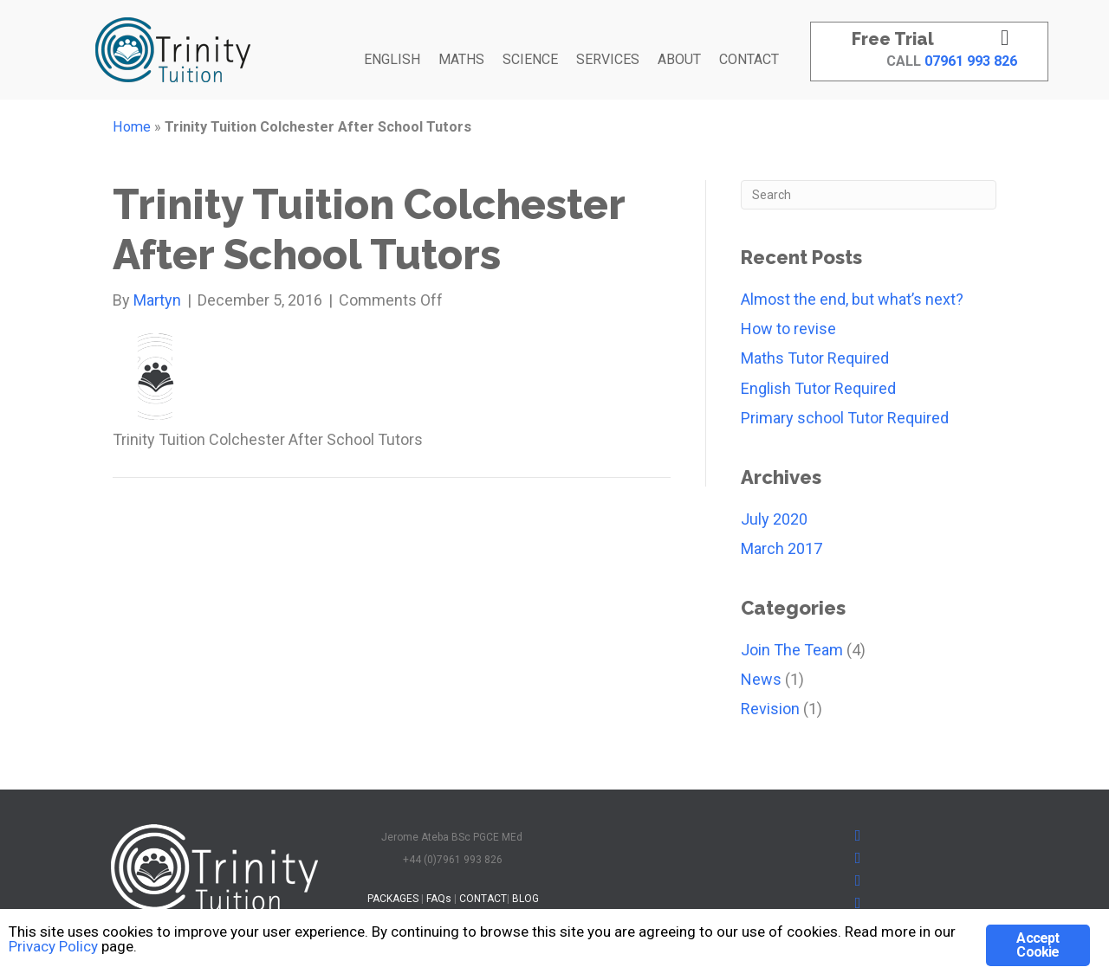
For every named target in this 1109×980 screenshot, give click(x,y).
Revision (770, 709)
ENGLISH (392, 59)
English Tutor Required (818, 388)
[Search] (868, 195)
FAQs (438, 899)
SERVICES (607, 59)
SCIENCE (530, 59)
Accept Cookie (1037, 945)
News (761, 679)
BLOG (525, 899)
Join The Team (792, 650)
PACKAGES (392, 899)
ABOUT (679, 59)
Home (132, 127)
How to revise (788, 328)
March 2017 (781, 548)
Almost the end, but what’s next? (852, 299)
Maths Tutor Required (815, 358)
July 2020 (774, 519)
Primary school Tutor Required (845, 418)
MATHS (461, 59)
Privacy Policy (53, 947)
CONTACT (749, 59)
